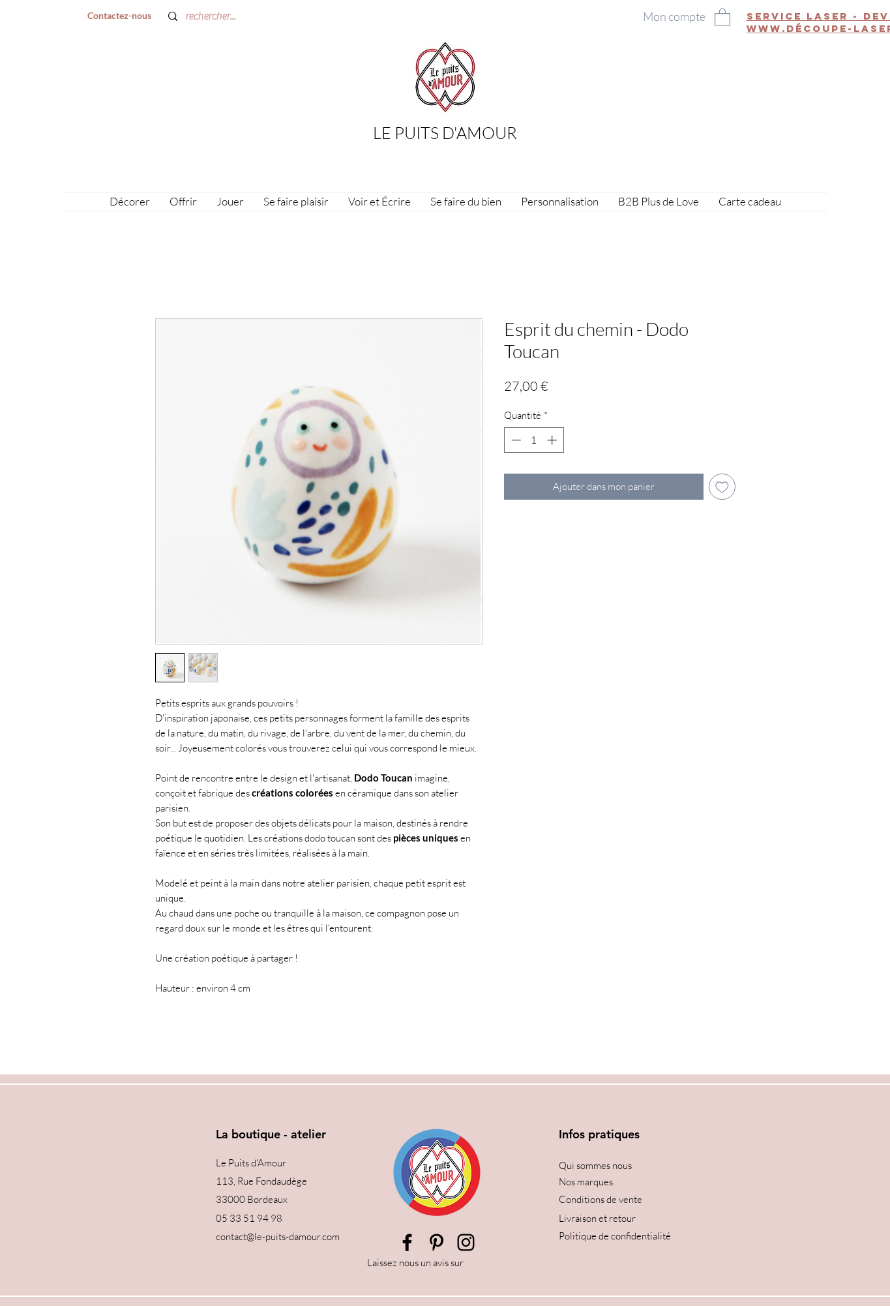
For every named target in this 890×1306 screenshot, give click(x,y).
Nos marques (586, 1182)
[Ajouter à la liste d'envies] (722, 487)
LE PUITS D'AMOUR (445, 133)
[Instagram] (465, 1242)
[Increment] (553, 440)
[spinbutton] (533, 440)
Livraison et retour (597, 1218)
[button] (722, 16)
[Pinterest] (436, 1242)
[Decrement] (515, 440)
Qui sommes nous (595, 1165)
